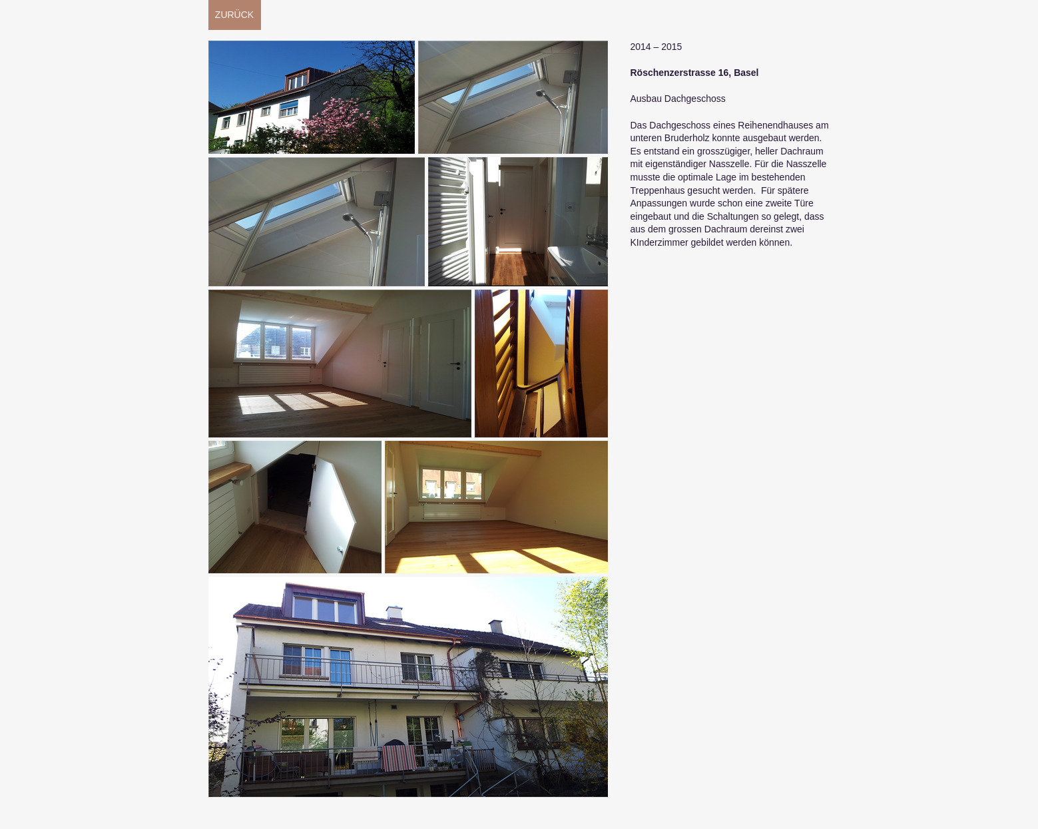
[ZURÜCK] (234, 15)
